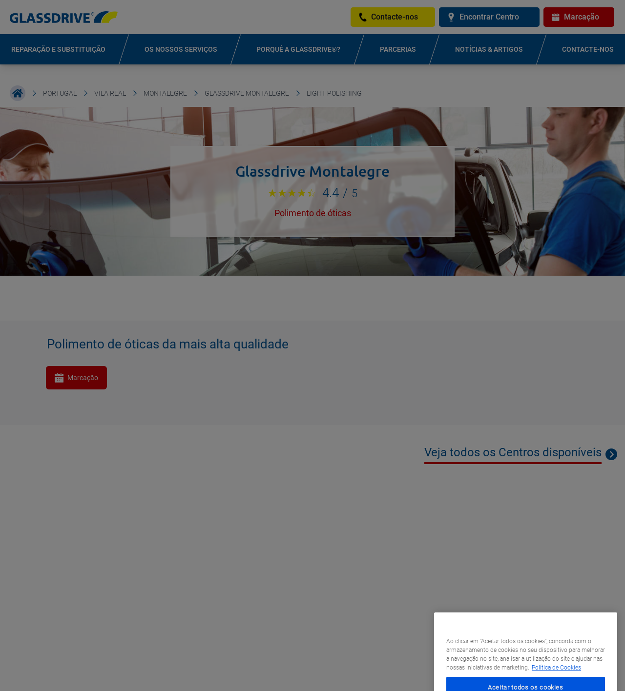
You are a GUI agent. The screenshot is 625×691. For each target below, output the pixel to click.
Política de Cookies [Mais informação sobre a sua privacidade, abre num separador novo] (556, 677)
